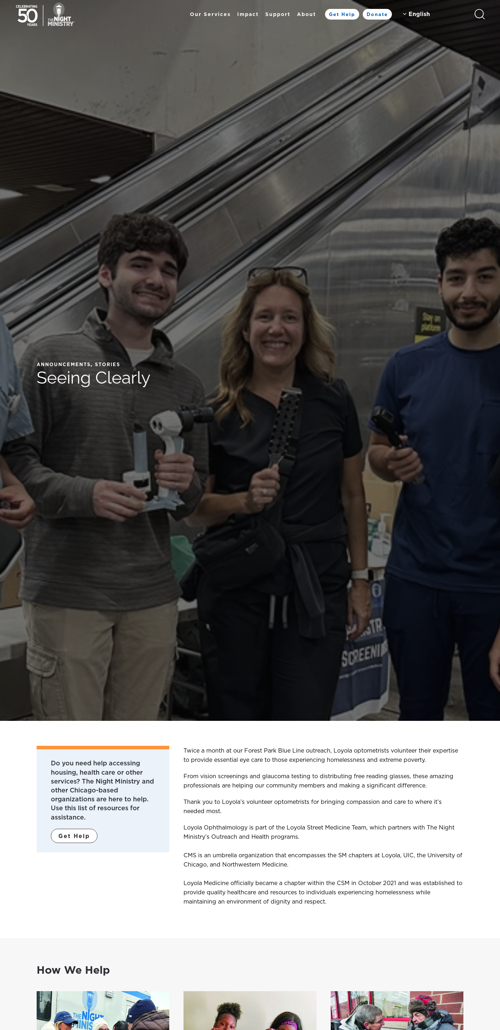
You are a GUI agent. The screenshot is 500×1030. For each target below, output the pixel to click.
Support (278, 14)
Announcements (64, 364)
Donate (377, 14)
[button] (480, 14)
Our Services (210, 14)
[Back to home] (45, 14)
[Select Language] (433, 14)
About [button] (306, 14)
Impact (248, 14)
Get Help (342, 14)
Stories (107, 364)
